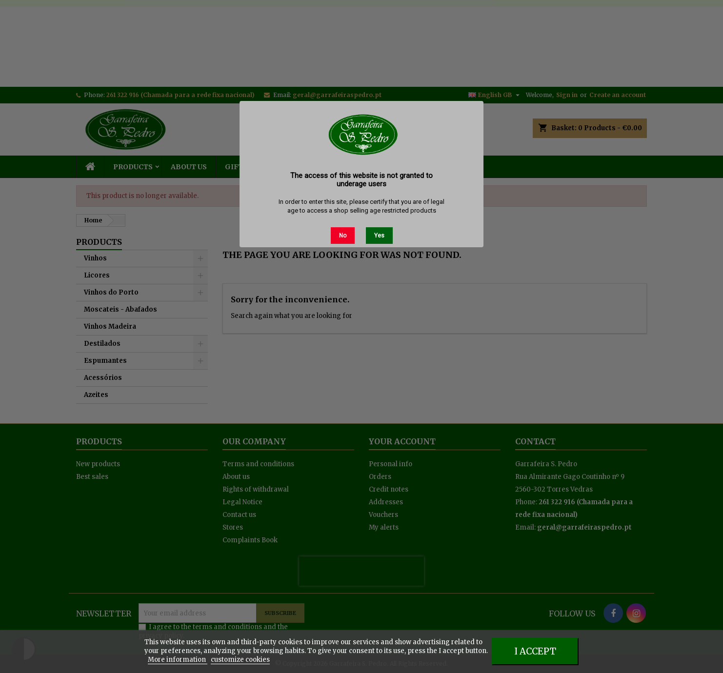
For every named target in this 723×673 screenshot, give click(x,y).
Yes (379, 235)
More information (177, 659)
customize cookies (240, 659)
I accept (535, 651)
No (342, 235)
